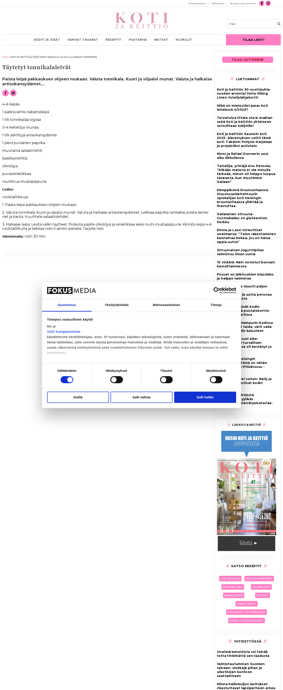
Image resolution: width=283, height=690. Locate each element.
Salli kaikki (205, 397)
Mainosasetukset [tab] (166, 305)
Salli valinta (141, 397)
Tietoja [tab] (216, 305)
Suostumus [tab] (67, 305)
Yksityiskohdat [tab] (116, 305)
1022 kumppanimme (63, 332)
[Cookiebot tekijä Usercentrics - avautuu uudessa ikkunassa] (216, 290)
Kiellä (77, 397)
